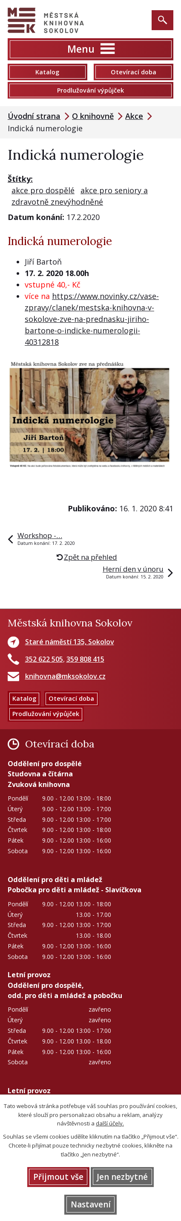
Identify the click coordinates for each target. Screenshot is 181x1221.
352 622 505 (44, 659)
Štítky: (20, 179)
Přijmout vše (58, 1176)
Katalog (47, 72)
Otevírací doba (133, 72)
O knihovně (93, 116)
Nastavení (91, 1204)
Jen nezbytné (122, 1176)
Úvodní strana (34, 116)
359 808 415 (85, 659)
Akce (134, 116)
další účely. (110, 1123)
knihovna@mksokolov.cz (65, 676)
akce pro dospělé (43, 190)
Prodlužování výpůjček (90, 90)
